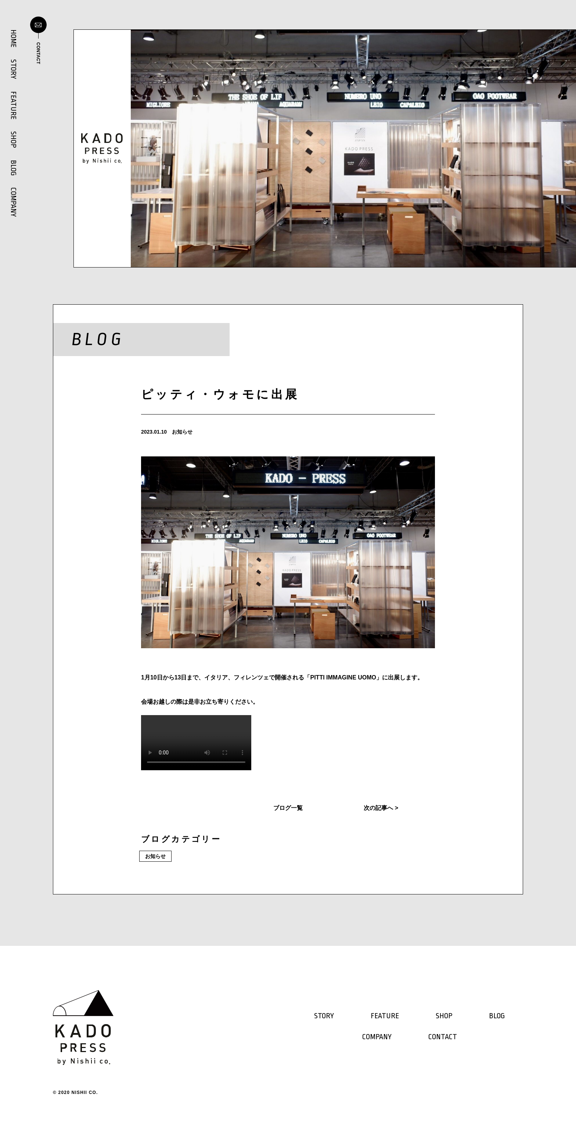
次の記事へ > (381, 808)
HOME (13, 38)
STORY (13, 69)
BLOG (13, 168)
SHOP (13, 139)
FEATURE (13, 105)
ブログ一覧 (288, 808)
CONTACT (442, 1037)
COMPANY (13, 202)
